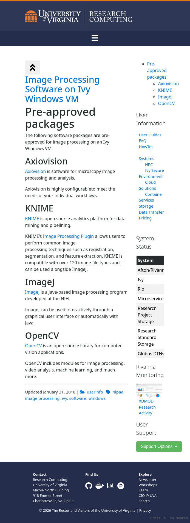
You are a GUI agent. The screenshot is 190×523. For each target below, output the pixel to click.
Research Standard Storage (147, 337)
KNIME (32, 219)
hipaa (117, 392)
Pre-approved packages (157, 70)
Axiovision (35, 171)
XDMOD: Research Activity (147, 406)
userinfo (95, 392)
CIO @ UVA (148, 495)
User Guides (150, 134)
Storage (146, 206)
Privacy (145, 510)
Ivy (141, 280)
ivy (64, 398)
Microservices (152, 299)
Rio (141, 289)
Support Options (157, 446)
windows (97, 398)
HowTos (146, 146)
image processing (42, 398)
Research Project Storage (147, 314)
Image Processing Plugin (68, 236)
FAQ (142, 140)
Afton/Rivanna (152, 270)
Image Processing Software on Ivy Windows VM (62, 88)
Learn (143, 490)
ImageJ (32, 292)
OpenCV (33, 346)
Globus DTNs (151, 354)
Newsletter (148, 479)
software (77, 398)
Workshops (148, 484)
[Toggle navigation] (95, 38)
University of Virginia (118, 510)
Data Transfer (151, 212)
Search (144, 500)
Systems (146, 158)
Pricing (145, 218)
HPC (149, 164)
